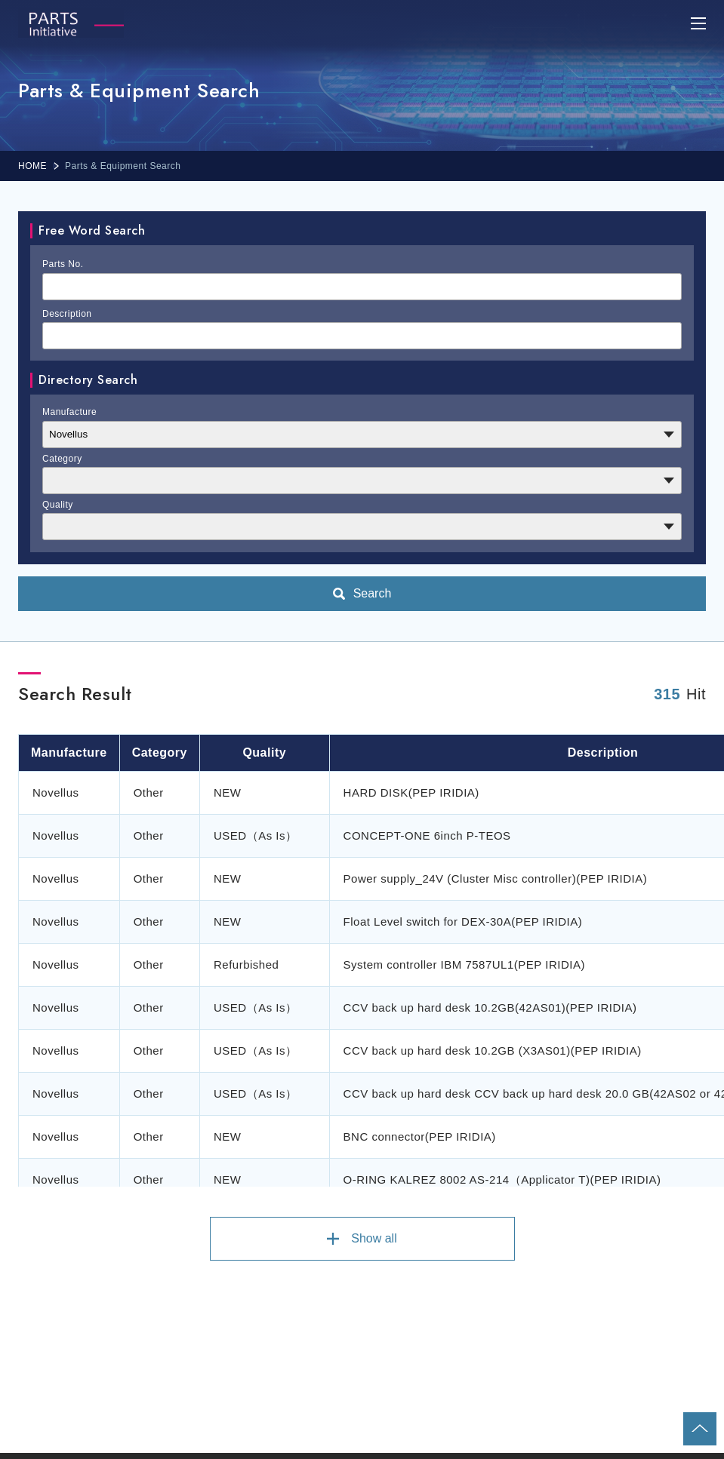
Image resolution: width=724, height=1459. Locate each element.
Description (67, 314)
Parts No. (63, 264)
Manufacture (69, 412)
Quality (57, 504)
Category (62, 458)
